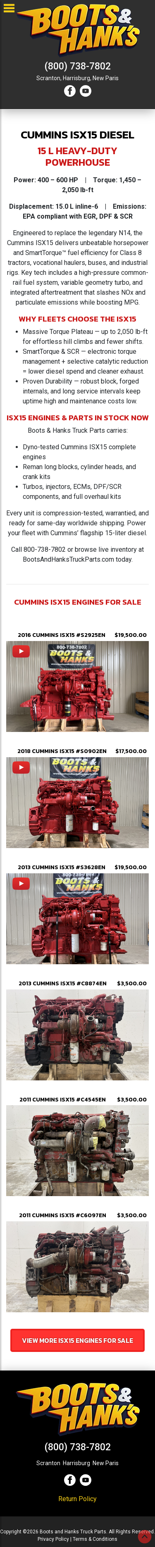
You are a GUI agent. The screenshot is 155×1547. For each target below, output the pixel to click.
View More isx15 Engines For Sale (77, 1340)
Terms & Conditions (95, 1539)
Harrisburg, (77, 78)
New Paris (106, 78)
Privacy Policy (53, 1539)
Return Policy (77, 1499)
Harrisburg (76, 1463)
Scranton (48, 1463)
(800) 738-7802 (78, 66)
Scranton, (49, 78)
